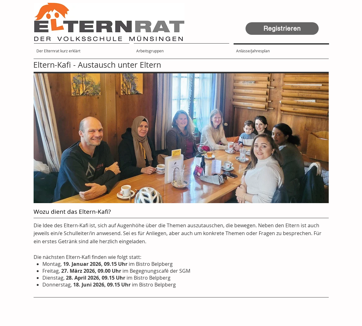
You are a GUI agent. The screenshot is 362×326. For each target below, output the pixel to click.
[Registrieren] (282, 28)
